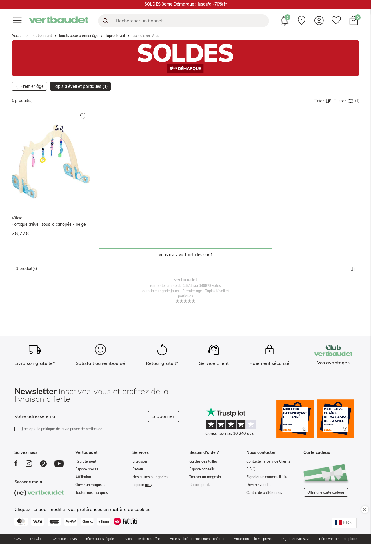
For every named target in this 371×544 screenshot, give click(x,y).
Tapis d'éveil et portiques (80, 86)
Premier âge (32, 87)
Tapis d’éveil (115, 35)
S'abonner (163, 416)
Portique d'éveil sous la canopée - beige (49, 225)
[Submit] (105, 20)
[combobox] (183, 20)
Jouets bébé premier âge (78, 35)
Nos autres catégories (150, 477)
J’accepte (62, 429)
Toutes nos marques (91, 492)
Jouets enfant (41, 35)
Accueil (17, 35)
